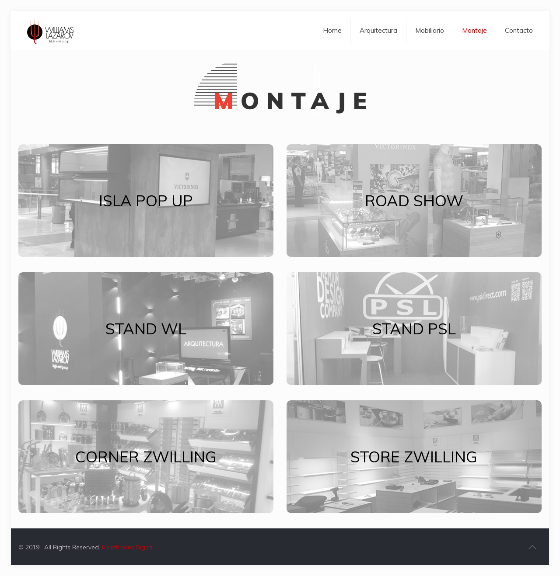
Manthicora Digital (128, 547)
